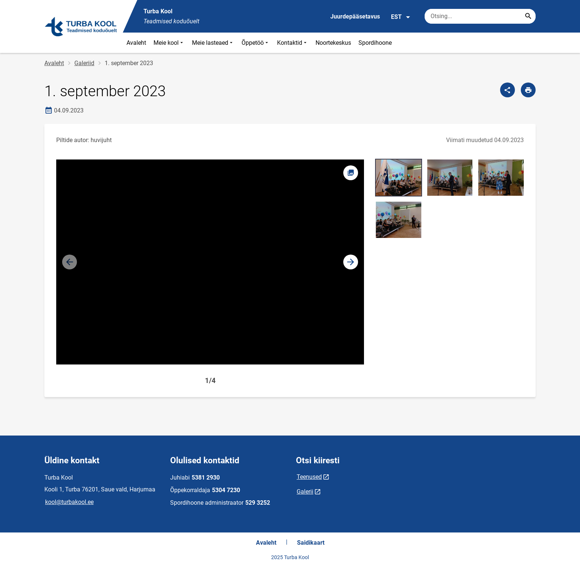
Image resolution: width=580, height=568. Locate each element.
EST (401, 17)
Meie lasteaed (213, 42)
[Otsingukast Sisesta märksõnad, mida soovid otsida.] (480, 16)
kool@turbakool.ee (69, 501)
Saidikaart (310, 542)
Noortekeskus (333, 42)
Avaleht (136, 42)
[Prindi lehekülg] (528, 90)
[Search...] (528, 16)
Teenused (309, 476)
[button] (350, 262)
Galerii (305, 491)
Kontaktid (292, 42)
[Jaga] (507, 90)
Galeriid (84, 63)
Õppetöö (256, 42)
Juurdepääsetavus (355, 16)
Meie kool (169, 42)
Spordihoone (375, 42)
